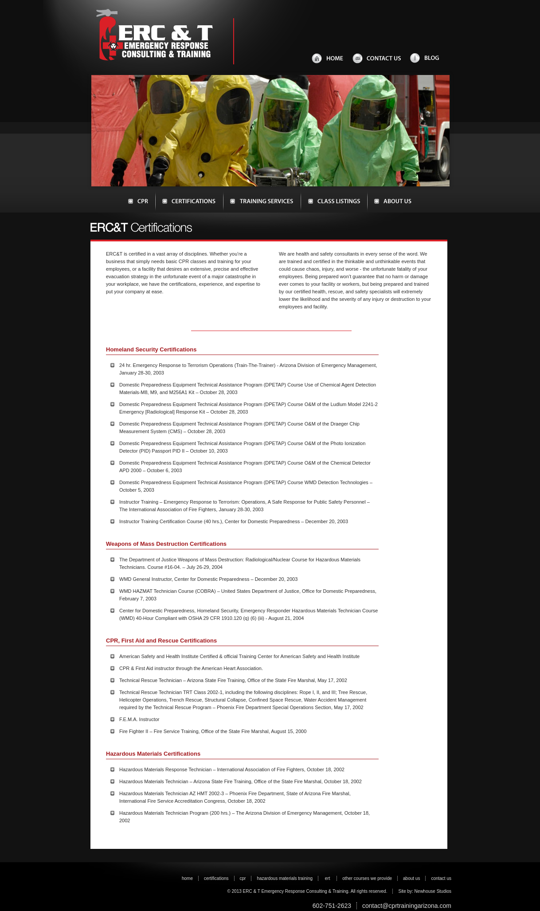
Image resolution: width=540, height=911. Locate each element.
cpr (243, 878)
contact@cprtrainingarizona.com (406, 905)
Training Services (262, 201)
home (187, 878)
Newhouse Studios (432, 891)
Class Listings (334, 201)
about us (411, 878)
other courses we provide (367, 878)
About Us (389, 201)
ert (328, 878)
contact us (441, 878)
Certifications (189, 201)
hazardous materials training (285, 878)
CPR (141, 201)
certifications (216, 878)
